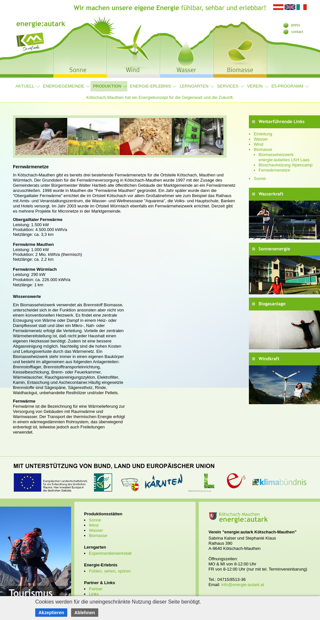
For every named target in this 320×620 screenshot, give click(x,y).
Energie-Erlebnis (150, 86)
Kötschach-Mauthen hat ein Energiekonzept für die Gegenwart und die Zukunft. (160, 97)
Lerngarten (194, 86)
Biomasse (263, 149)
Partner (96, 588)
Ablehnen (84, 612)
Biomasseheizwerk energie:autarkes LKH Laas (284, 157)
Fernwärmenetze (274, 170)
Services (228, 86)
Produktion (107, 86)
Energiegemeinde (63, 86)
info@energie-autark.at (242, 584)
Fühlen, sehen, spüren (110, 571)
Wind (258, 144)
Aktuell (25, 86)
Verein (254, 86)
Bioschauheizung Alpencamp (286, 165)
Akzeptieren (51, 612)
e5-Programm (287, 86)
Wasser (261, 139)
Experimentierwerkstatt (110, 553)
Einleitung (263, 133)
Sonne (260, 178)
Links (94, 594)
